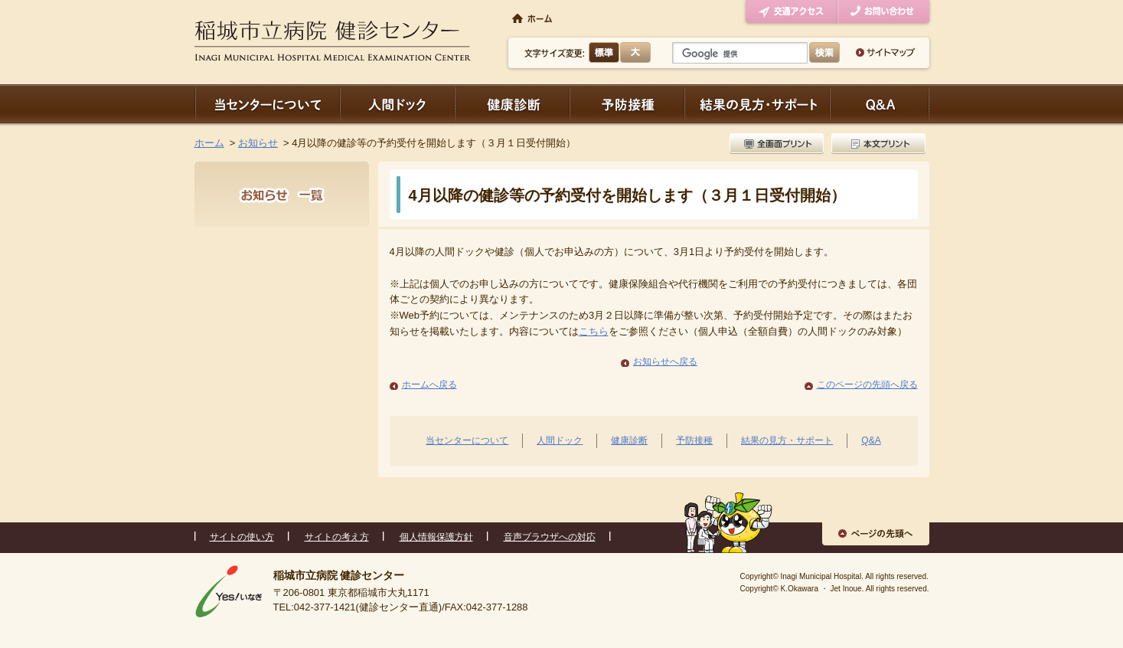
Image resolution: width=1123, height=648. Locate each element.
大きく (635, 52)
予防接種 (627, 103)
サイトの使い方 (242, 537)
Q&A (870, 440)
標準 (604, 52)
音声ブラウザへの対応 (550, 537)
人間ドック (397, 103)
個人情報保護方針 (436, 537)
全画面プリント (779, 143)
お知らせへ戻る (665, 361)
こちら (594, 331)
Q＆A (879, 103)
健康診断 (512, 103)
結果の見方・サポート (757, 103)
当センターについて (267, 103)
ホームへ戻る (429, 384)
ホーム (209, 143)
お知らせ (258, 143)
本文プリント (876, 143)
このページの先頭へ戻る (867, 384)
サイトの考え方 (337, 537)
